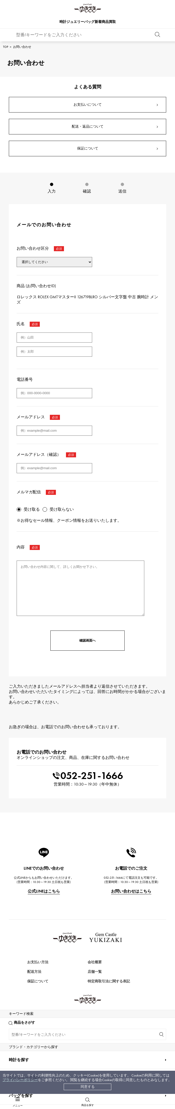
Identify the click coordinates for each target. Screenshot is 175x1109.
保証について (87, 148)
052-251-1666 (87, 775)
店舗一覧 (95, 972)
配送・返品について (87, 126)
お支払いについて (88, 104)
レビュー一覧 (37, 991)
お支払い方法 (37, 962)
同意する (88, 1087)
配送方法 (34, 972)
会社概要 (95, 962)
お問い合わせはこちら (131, 891)
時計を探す (19, 1096)
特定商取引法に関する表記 (109, 981)
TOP (5, 47)
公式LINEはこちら (44, 891)
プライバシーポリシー (20, 1080)
